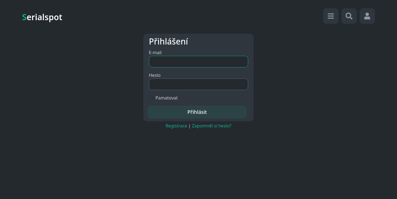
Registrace (176, 126)
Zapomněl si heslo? (211, 126)
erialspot (42, 17)
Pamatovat (166, 98)
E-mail (155, 52)
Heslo (154, 75)
